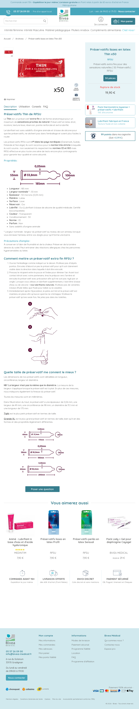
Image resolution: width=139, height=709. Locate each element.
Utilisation (24, 106)
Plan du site (56, 699)
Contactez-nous (112, 644)
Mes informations (47, 640)
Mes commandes (47, 644)
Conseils (36, 106)
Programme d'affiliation (83, 661)
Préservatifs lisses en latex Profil (53, 540)
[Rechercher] (26, 21)
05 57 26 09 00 (21, 11)
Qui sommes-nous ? (114, 640)
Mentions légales (12, 699)
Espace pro (109, 649)
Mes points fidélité (47, 657)
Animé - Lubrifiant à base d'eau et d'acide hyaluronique (20, 542)
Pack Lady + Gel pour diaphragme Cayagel (118, 540)
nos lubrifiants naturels (42, 285)
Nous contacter (126, 11)
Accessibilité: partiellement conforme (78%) (79, 699)
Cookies (47, 699)
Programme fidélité (81, 649)
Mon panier (44, 653)
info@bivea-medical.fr (19, 654)
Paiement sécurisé (80, 644)
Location (76, 653)
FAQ (45, 106)
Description (10, 106)
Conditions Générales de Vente (31, 699)
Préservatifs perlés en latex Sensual (86, 540)
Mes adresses (45, 649)
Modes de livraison (81, 640)
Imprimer (9, 99)
